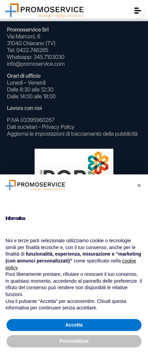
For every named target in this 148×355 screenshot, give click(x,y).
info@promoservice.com (36, 63)
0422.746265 (32, 50)
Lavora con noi (24, 108)
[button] (139, 185)
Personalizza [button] (74, 341)
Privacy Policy (58, 126)
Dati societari (22, 126)
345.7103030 (48, 56)
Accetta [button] (74, 325)
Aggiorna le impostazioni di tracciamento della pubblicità (72, 133)
